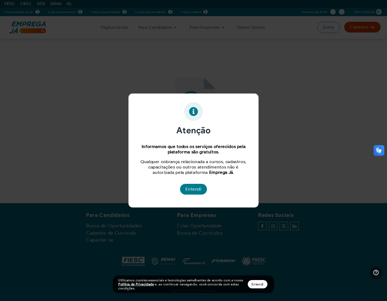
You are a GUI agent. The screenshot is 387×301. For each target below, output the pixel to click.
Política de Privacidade (136, 284)
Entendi (258, 284)
